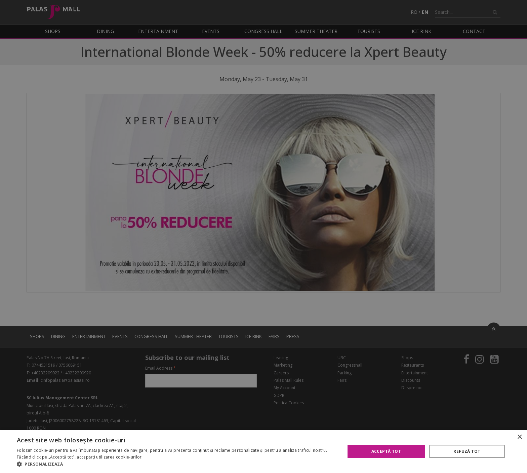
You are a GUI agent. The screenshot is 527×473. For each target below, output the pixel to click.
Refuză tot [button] (466, 451)
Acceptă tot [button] (386, 451)
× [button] (519, 437)
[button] (176, 464)
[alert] (263, 236)
